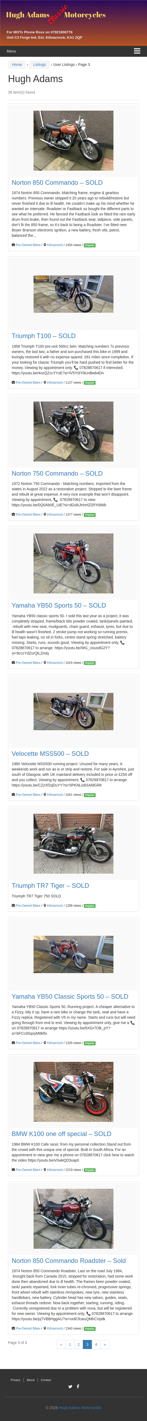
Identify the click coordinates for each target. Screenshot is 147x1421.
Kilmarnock (55, 245)
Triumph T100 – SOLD (44, 335)
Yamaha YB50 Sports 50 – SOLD (59, 605)
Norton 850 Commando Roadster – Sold (69, 1260)
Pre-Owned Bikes (28, 245)
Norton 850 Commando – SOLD (57, 182)
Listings (39, 64)
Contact (46, 1380)
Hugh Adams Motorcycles (80, 1408)
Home (17, 64)
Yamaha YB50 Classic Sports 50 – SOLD (70, 996)
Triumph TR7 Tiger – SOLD (50, 885)
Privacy (16, 1380)
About (30, 1380)
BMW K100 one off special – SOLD (61, 1133)
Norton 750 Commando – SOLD (57, 473)
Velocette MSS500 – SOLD (50, 753)
